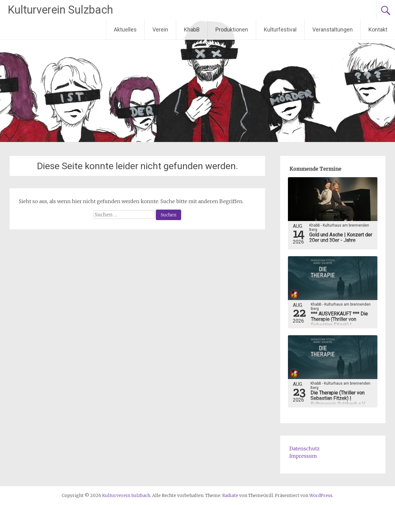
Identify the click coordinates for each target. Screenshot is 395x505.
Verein (160, 29)
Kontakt (377, 29)
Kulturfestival (280, 29)
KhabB (192, 29)
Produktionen (231, 29)
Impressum (303, 456)
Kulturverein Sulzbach (60, 9)
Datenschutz (304, 448)
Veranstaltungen (332, 29)
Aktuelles (125, 29)
